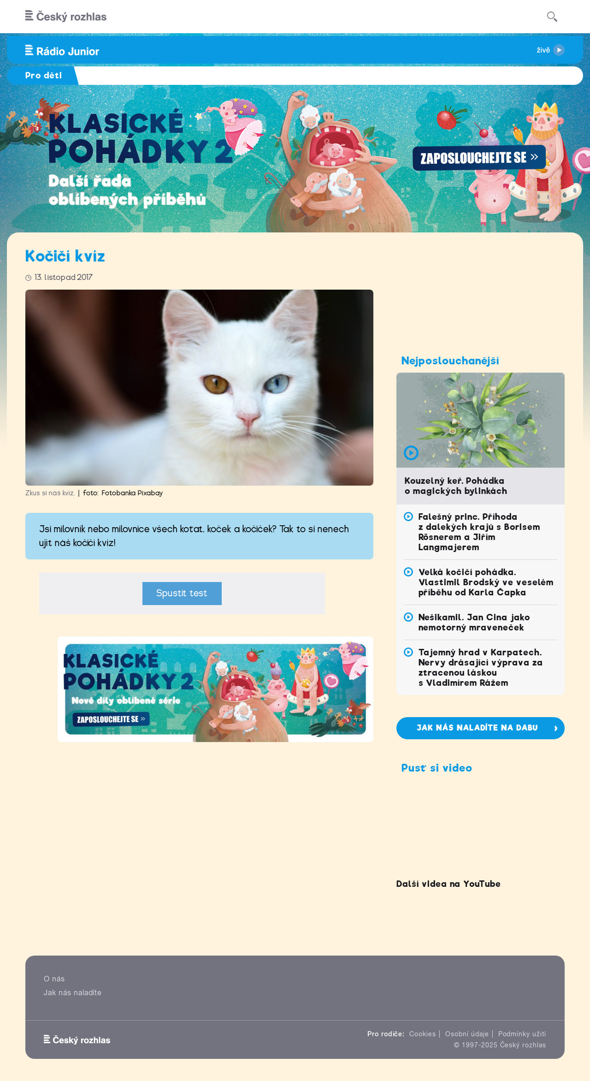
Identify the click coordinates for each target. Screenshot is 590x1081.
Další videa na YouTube (448, 884)
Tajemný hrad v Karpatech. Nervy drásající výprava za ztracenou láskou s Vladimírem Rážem (481, 667)
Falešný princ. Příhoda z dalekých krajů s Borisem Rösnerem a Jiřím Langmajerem (479, 532)
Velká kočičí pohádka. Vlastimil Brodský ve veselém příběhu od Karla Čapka (486, 582)
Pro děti (43, 75)
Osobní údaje (467, 1034)
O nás (54, 978)
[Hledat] (552, 16)
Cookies (422, 1034)
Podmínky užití (522, 1034)
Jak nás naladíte (73, 992)
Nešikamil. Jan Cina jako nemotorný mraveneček (474, 622)
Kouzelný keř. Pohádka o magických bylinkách (456, 486)
